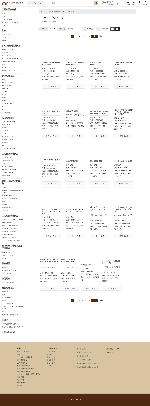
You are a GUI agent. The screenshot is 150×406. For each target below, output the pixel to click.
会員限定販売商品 (8, 332)
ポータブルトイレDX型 (123, 161)
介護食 (4, 187)
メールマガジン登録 (84, 360)
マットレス (6, 16)
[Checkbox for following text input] (83, 28)
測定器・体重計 (7, 297)
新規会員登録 (82, 352)
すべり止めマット (8, 136)
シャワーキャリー (8, 148)
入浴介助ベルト (7, 139)
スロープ (5, 91)
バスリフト (6, 133)
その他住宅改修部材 (9, 169)
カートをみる (82, 349)
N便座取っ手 (86, 265)
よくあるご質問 (82, 356)
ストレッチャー (7, 303)
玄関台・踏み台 (7, 161)
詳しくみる (51, 86)
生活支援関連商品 (24, 371)
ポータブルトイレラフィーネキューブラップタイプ (99, 209)
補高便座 (5, 52)
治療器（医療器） (8, 234)
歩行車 (4, 97)
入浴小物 (5, 142)
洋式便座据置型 (96, 161)
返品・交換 (51, 363)
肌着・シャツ (7, 34)
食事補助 (5, 204)
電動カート (6, 88)
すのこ (4, 145)
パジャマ (5, 37)
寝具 (3, 25)
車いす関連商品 (7, 85)
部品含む (104, 29)
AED (3, 312)
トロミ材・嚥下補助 (9, 198)
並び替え (61, 29)
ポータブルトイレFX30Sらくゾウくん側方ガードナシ (51, 211)
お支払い (50, 354)
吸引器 (4, 267)
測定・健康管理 (7, 273)
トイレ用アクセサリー (10, 58)
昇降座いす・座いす (9, 237)
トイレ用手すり (7, 55)
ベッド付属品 (7, 19)
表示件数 (43, 29)
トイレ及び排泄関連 (24, 357)
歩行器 (4, 100)
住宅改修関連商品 (24, 366)
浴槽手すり (6, 125)
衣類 (19, 354)
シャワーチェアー (8, 121)
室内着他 (5, 40)
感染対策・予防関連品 (10, 315)
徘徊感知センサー (8, 252)
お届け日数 (51, 360)
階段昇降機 (6, 175)
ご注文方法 (51, 351)
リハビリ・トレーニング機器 (12, 219)
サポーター (6, 112)
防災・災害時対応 (8, 282)
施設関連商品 (22, 382)
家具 (3, 295)
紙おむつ (5, 67)
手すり (4, 95)
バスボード (6, 131)
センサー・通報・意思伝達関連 (29, 374)
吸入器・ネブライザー (10, 270)
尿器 (3, 64)
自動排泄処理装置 (8, 61)
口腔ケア (5, 210)
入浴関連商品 (22, 363)
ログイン (90, 352)
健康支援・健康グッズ (10, 231)
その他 (19, 385)
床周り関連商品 (23, 351)
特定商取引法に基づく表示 (87, 363)
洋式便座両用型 (72, 161)
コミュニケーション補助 (11, 240)
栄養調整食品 (7, 195)
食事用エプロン (7, 207)
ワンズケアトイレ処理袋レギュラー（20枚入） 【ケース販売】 (123, 112)
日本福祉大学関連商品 (10, 324)
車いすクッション (8, 82)
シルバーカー (7, 103)
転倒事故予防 (7, 223)
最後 (101, 36)
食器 (3, 201)
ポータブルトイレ (8, 49)
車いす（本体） (7, 80)
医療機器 (20, 377)
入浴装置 (5, 292)
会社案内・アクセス (113, 349)
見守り (4, 258)
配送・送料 (51, 357)
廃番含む (90, 29)
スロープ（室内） (8, 172)
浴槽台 (4, 128)
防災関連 (20, 380)
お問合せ (109, 352)
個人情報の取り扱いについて (87, 367)
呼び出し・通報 (7, 255)
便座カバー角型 (72, 111)
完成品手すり (7, 158)
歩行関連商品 (22, 360)
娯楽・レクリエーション (11, 226)
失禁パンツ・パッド (9, 70)
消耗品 (4, 300)
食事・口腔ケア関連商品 (26, 368)
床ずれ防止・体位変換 (10, 22)
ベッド (4, 13)
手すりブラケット (8, 167)
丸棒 (3, 164)
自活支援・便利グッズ (10, 228)
